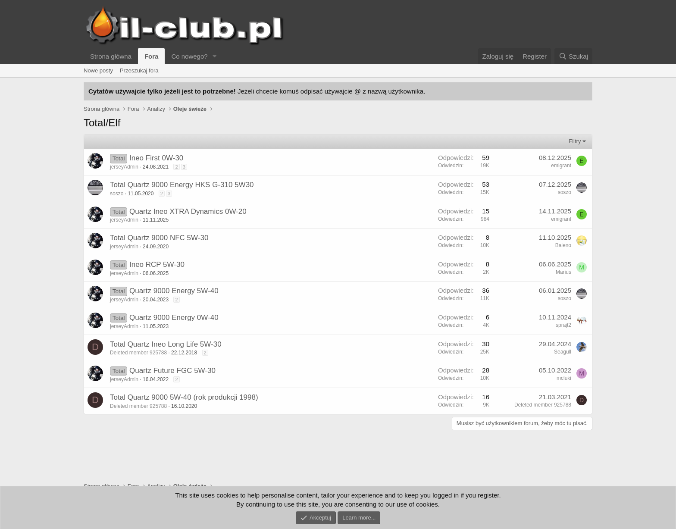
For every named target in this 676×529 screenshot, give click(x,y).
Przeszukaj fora (139, 70)
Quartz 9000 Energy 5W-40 (174, 291)
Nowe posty (98, 70)
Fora (151, 56)
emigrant (561, 166)
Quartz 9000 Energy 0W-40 (174, 317)
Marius (563, 272)
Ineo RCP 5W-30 (157, 264)
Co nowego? (189, 56)
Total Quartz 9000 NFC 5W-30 (159, 238)
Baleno (563, 245)
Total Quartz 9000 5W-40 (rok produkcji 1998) (184, 397)
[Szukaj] (573, 56)
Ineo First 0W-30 (156, 158)
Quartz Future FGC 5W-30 (172, 370)
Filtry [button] (575, 141)
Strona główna (110, 56)
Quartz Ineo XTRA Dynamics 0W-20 (188, 211)
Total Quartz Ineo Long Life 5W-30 (166, 344)
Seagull (562, 352)
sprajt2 (563, 325)
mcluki (564, 378)
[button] (215, 56)
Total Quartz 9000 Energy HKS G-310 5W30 (182, 185)
